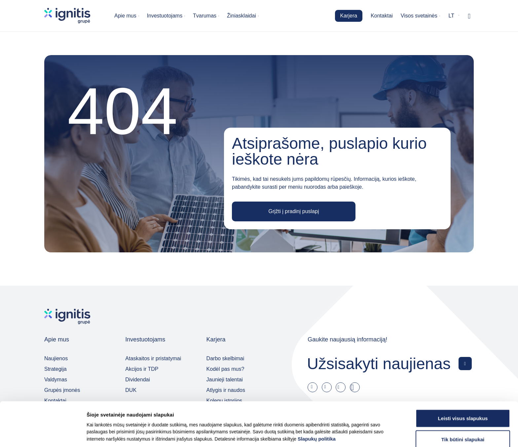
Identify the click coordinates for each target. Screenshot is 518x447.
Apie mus (125, 15)
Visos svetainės (419, 15)
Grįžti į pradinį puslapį (294, 211)
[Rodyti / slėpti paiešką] (469, 16)
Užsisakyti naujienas (379, 363)
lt (451, 15)
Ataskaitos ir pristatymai (153, 358)
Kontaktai (382, 15)
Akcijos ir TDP (141, 369)
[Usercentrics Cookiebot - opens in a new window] (43, 434)
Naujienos (56, 358)
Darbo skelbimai (225, 358)
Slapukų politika (317, 413)
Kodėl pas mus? (225, 369)
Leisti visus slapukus (463, 392)
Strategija (55, 369)
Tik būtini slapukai (463, 413)
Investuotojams (165, 15)
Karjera (348, 15)
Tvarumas (204, 15)
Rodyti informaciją (333, 434)
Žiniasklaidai (241, 15)
